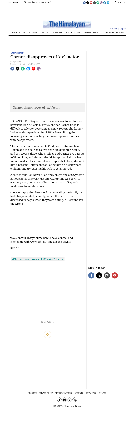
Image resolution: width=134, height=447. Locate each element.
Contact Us (91, 393)
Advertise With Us (63, 393)
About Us (32, 393)
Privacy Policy (46, 393)
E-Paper (122, 28)
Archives (79, 393)
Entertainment (17, 53)
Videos (113, 28)
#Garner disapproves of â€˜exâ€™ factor (37, 259)
